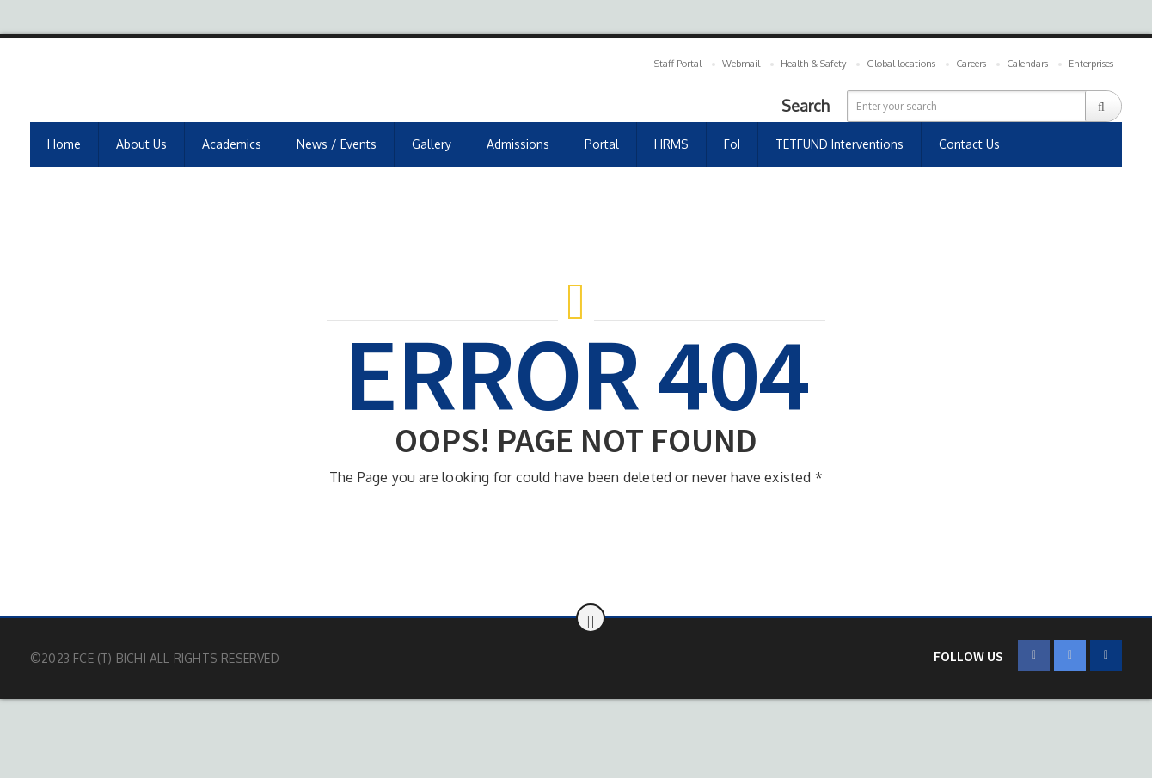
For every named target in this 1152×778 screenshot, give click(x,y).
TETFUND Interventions (839, 144)
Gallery (431, 144)
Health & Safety (813, 64)
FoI (732, 144)
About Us (141, 144)
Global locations (901, 64)
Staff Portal (678, 64)
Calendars (1027, 64)
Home (64, 144)
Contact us (969, 144)
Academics (231, 144)
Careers (971, 64)
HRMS (671, 144)
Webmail (741, 64)
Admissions (518, 144)
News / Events (337, 144)
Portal (602, 144)
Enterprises (1091, 64)
